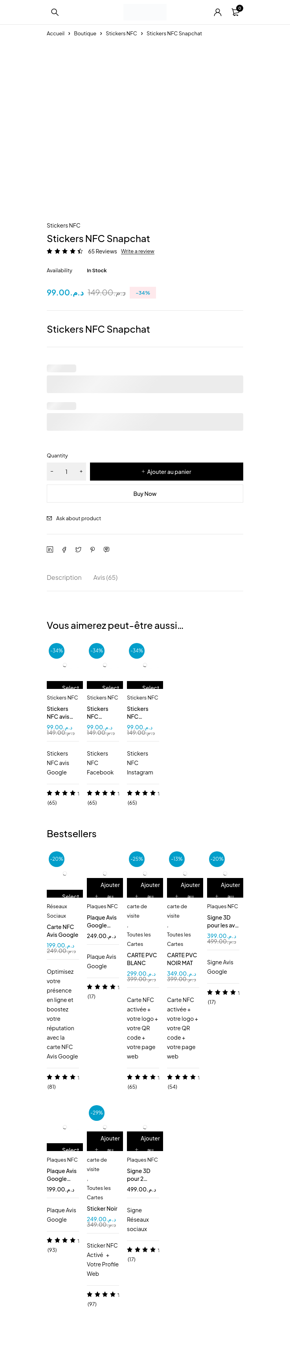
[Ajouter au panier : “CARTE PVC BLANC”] (148, 896)
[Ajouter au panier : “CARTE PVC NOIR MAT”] (188, 896)
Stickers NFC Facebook (100, 716)
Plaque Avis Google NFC (62, 1178)
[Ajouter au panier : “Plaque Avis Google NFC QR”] (108, 896)
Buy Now (145, 493)
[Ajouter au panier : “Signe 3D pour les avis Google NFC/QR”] (228, 896)
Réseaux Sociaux (57, 911)
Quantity (57, 455)
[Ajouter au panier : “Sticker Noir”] (108, 1149)
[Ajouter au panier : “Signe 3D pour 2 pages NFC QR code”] (148, 1149)
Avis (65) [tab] (106, 577)
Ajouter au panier (169, 471)
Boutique (85, 33)
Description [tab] (64, 577)
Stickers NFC (121, 33)
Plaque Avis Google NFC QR (102, 925)
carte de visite (137, 911)
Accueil (55, 33)
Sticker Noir (102, 1208)
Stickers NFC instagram (140, 716)
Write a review (137, 251)
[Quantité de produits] (66, 472)
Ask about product (78, 518)
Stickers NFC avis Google (58, 716)
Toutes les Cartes (139, 939)
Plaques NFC (102, 906)
